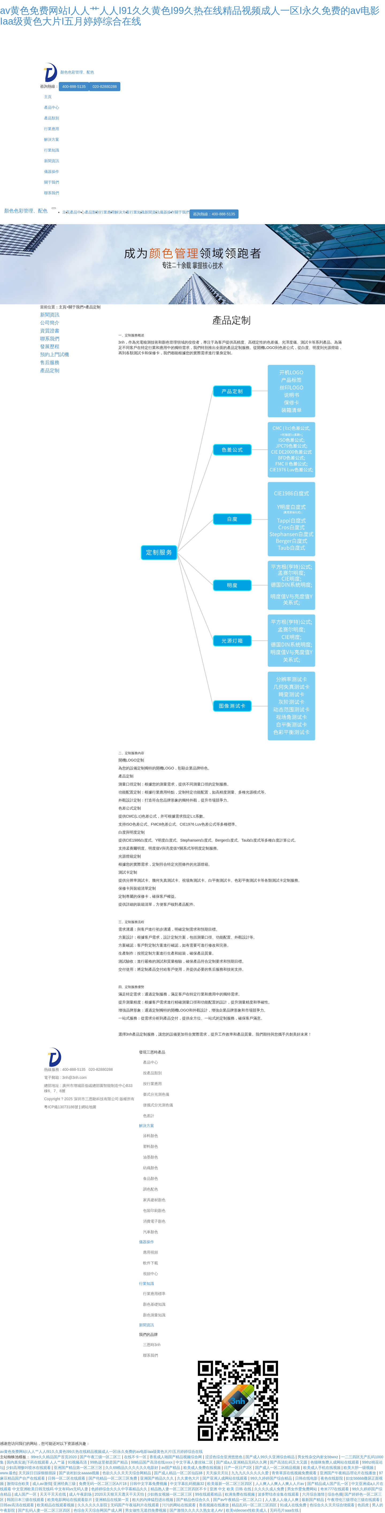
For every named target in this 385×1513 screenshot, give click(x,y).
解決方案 (51, 139)
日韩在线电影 (307, 1478)
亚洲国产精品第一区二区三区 (78, 1467)
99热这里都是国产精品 (109, 1462)
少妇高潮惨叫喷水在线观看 (29, 1467)
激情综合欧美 (18, 1483)
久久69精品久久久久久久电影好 (132, 1467)
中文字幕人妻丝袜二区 (195, 1462)
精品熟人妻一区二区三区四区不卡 (179, 1489)
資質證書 (49, 330)
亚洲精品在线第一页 (112, 1500)
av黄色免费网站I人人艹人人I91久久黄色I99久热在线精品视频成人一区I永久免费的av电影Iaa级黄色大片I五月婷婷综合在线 (190, 16)
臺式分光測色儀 (156, 1094)
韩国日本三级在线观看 (26, 1500)
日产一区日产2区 (238, 1467)
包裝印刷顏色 (154, 1210)
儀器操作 (51, 171)
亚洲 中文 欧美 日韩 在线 (231, 1489)
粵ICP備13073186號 (61, 1107)
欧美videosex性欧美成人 (247, 1510)
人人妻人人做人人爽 (282, 1500)
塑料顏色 (150, 1146)
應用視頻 (150, 1252)
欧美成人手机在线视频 (322, 1467)
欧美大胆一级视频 (359, 1467)
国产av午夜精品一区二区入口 (238, 1500)
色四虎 (363, 1505)
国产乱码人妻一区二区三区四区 (44, 1510)
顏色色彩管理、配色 (26, 210)
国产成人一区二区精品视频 (278, 1467)
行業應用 (51, 129)
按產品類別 (152, 1073)
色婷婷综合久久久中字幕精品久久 (119, 1489)
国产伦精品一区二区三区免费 (113, 1478)
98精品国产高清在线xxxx (152, 1462)
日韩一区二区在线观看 (67, 1478)
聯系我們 (51, 193)
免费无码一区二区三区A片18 (103, 1483)
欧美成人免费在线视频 (202, 1467)
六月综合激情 (314, 1494)
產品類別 (51, 118)
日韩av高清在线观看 (17, 1505)
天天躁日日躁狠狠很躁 (37, 1473)
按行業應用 (152, 1084)
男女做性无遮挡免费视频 (146, 1510)
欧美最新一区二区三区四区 (230, 1483)
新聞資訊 (51, 161)
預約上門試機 (54, 354)
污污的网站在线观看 (179, 1505)
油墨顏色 (150, 1157)
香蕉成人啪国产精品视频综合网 (176, 1457)
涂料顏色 (150, 1136)
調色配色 (150, 1189)
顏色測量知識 (154, 1315)
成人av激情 (41, 1483)
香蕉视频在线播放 (214, 1505)
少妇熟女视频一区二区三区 (170, 1494)
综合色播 (335, 1494)
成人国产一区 (26, 1494)
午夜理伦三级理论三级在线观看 (354, 1500)
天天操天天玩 (217, 1473)
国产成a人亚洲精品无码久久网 (242, 1462)
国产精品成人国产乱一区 (328, 1483)
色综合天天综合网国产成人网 (98, 1510)
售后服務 (49, 362)
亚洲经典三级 (65, 1483)
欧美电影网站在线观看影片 (70, 1500)
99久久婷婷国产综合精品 (272, 1478)
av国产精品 (171, 1467)
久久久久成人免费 (269, 1489)
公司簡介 (49, 322)
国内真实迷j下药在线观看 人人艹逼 (36, 1462)
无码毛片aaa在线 (284, 1510)
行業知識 (51, 150)
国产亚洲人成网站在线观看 (225, 1478)
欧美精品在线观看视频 (56, 1505)
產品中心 (51, 107)
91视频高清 (78, 1462)
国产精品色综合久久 (193, 1500)
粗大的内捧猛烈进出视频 (153, 1500)
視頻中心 (150, 1273)
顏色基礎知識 (154, 1304)
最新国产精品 (313, 1500)
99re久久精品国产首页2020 (54, 1457)
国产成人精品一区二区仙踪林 (179, 1473)
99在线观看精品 (209, 1494)
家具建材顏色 (154, 1200)
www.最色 (8, 1473)
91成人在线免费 (293, 1505)
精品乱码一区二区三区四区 (255, 1505)
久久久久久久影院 (93, 1505)
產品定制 (93, 307)
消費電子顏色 (154, 1221)
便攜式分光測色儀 (158, 1105)
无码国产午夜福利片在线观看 (135, 1505)
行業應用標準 (154, 1294)
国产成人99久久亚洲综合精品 (270, 1457)
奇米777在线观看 (335, 1489)
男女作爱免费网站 (302, 1489)
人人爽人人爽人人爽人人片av (280, 1483)
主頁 (48, 97)
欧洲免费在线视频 (240, 1494)
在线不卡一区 (136, 1457)
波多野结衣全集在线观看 (279, 1494)
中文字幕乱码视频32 (187, 1483)
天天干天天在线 (53, 1494)
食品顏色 (150, 1178)
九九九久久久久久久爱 (250, 1473)
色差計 (148, 1116)
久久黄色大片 (189, 1478)
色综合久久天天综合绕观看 (333, 1505)
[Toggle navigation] (54, 208)
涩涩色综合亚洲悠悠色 (224, 1457)
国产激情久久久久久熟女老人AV (197, 1510)
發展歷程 (49, 346)
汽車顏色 (150, 1232)
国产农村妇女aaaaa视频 (79, 1473)
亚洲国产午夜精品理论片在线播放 (348, 1473)
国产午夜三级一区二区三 (101, 1457)
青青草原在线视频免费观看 (295, 1473)
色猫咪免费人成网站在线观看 (335, 1462)
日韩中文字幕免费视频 (149, 1483)
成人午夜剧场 (81, 1494)
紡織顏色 (150, 1168)
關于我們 (51, 182)
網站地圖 (88, 1107)
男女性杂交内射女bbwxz (318, 1457)
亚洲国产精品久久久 (157, 1478)
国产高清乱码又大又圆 (289, 1462)
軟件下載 (150, 1263)
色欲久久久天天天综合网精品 (127, 1473)
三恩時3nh (151, 1345)
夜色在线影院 (332, 1478)
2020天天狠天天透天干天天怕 (120, 1494)
